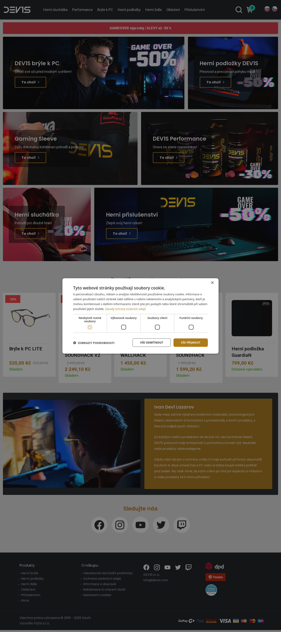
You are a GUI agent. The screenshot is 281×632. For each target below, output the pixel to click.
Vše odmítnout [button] (150, 342)
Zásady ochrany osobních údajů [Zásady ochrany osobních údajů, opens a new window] (126, 309)
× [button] (212, 282)
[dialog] (140, 316)
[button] (94, 343)
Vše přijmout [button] (190, 342)
